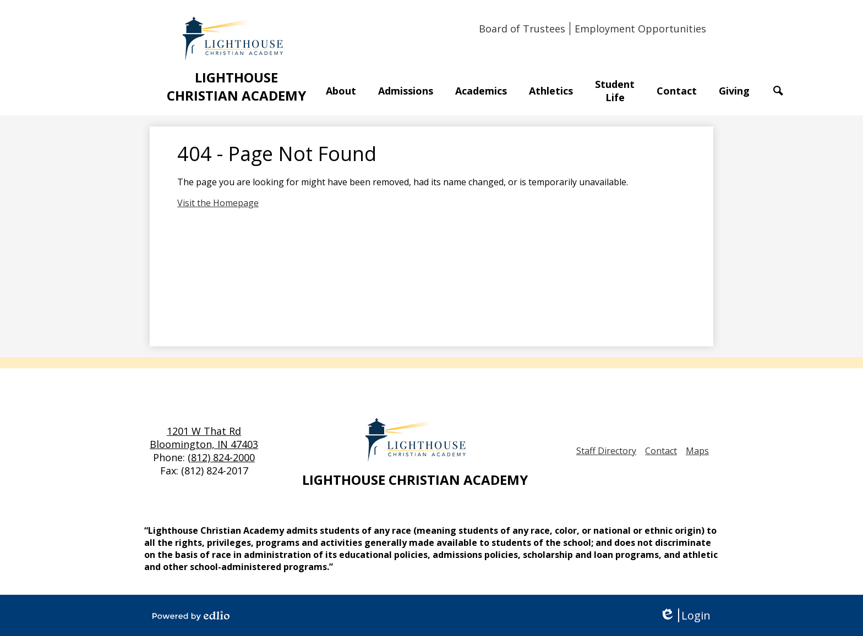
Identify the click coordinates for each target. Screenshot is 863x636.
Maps (697, 451)
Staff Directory (606, 451)
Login (685, 615)
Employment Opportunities (640, 28)
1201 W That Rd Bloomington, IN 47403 (204, 437)
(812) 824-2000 (221, 457)
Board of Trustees (522, 28)
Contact (661, 451)
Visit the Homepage (218, 203)
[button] (341, 90)
